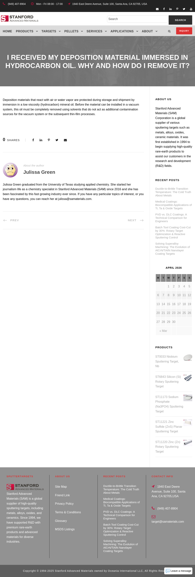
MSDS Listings (65, 529)
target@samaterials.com (168, 521)
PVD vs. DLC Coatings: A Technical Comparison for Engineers (171, 218)
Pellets (71, 31)
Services (95, 31)
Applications (122, 31)
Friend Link (62, 495)
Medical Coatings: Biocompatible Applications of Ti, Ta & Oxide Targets (173, 205)
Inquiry (184, 31)
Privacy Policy (64, 503)
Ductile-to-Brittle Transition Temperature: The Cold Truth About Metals (173, 192)
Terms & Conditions (68, 512)
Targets (48, 31)
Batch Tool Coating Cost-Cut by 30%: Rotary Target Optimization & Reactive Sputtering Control (173, 232)
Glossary (61, 520)
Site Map (61, 486)
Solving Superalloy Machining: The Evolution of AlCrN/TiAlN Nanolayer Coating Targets (172, 248)
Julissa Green (39, 172)
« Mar (163, 330)
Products (24, 31)
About (147, 31)
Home (7, 31)
